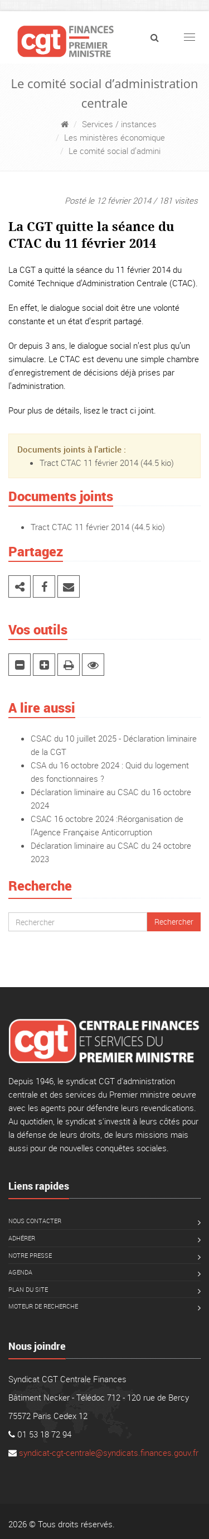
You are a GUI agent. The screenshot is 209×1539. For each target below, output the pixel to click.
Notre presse (30, 1255)
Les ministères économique (114, 137)
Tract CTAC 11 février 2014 (89, 462)
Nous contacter (34, 1220)
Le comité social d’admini (115, 150)
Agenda (20, 1272)
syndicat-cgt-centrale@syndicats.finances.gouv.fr (108, 1452)
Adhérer (21, 1238)
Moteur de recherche (43, 1306)
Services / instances (119, 123)
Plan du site (28, 1289)
